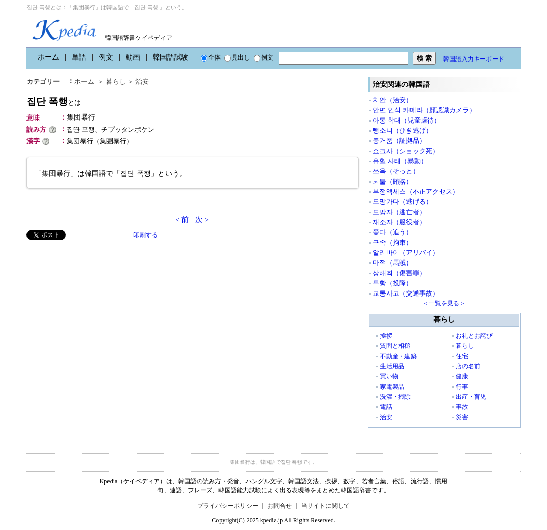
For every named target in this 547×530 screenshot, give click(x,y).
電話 (386, 406)
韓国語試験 (170, 57)
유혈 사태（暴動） (400, 161)
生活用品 (392, 366)
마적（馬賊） (393, 263)
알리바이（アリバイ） (406, 252)
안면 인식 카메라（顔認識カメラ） (424, 110)
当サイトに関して (325, 505)
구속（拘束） (393, 242)
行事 (462, 386)
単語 (79, 57)
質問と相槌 (395, 345)
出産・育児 (471, 396)
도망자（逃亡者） (399, 212)
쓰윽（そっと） (396, 171)
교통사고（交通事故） (406, 293)
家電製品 (392, 386)
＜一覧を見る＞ (444, 303)
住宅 (462, 356)
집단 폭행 (53, 101)
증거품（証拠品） (399, 140)
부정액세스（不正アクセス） (416, 191)
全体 (211, 57)
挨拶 (386, 335)
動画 (133, 57)
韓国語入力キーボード (473, 59)
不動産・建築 (398, 356)
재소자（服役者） (399, 222)
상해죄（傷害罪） (399, 273)
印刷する (145, 235)
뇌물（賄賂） (393, 181)
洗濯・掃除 (395, 396)
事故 (462, 406)
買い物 (389, 376)
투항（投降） (393, 283)
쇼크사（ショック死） (406, 151)
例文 (106, 57)
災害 (462, 417)
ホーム (48, 57)
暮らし (116, 81)
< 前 (182, 220)
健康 (462, 376)
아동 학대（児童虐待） (407, 120)
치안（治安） (393, 100)
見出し (237, 57)
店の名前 (468, 366)
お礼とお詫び (474, 335)
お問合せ (279, 505)
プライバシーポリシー (227, 505)
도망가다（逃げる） (402, 201)
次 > (202, 220)
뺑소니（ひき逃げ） (402, 130)
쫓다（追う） (393, 232)
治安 (142, 81)
